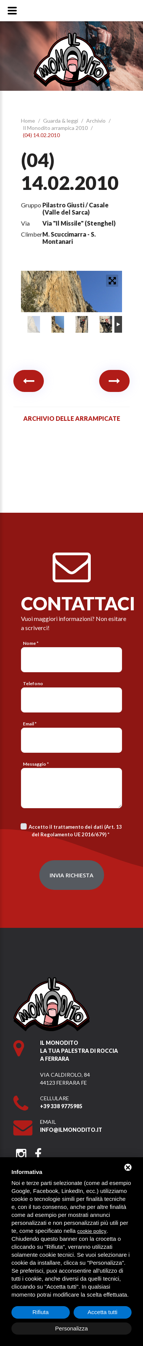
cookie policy (91, 1231)
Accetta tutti (102, 1312)
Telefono (33, 683)
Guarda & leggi (61, 120)
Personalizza (71, 1328)
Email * (30, 724)
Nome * (31, 643)
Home (28, 120)
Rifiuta (40, 1312)
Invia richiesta (71, 875)
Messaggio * (36, 764)
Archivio (96, 120)
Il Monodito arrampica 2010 (56, 128)
